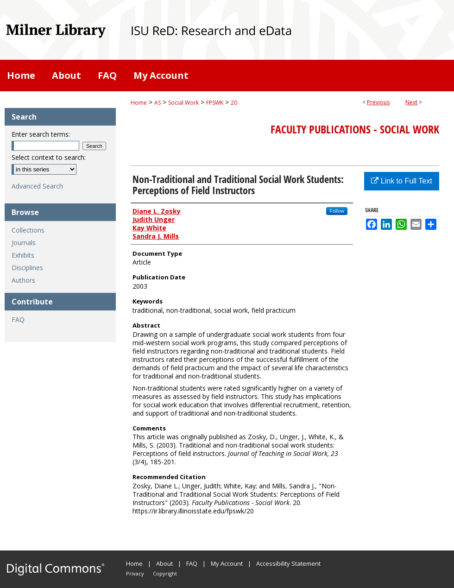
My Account (227, 563)
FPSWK (214, 103)
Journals (24, 242)
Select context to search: (49, 157)
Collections (28, 230)
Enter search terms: (41, 134)
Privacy (135, 573)
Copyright (165, 573)
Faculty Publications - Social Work (355, 129)
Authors (23, 280)
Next (411, 102)
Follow (336, 211)
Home (139, 103)
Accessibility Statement (288, 563)
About (164, 563)
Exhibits (23, 255)
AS (157, 103)
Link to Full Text (401, 181)
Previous (378, 102)
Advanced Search (37, 186)
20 (234, 103)
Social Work (183, 103)
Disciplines (27, 267)
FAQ (18, 319)
